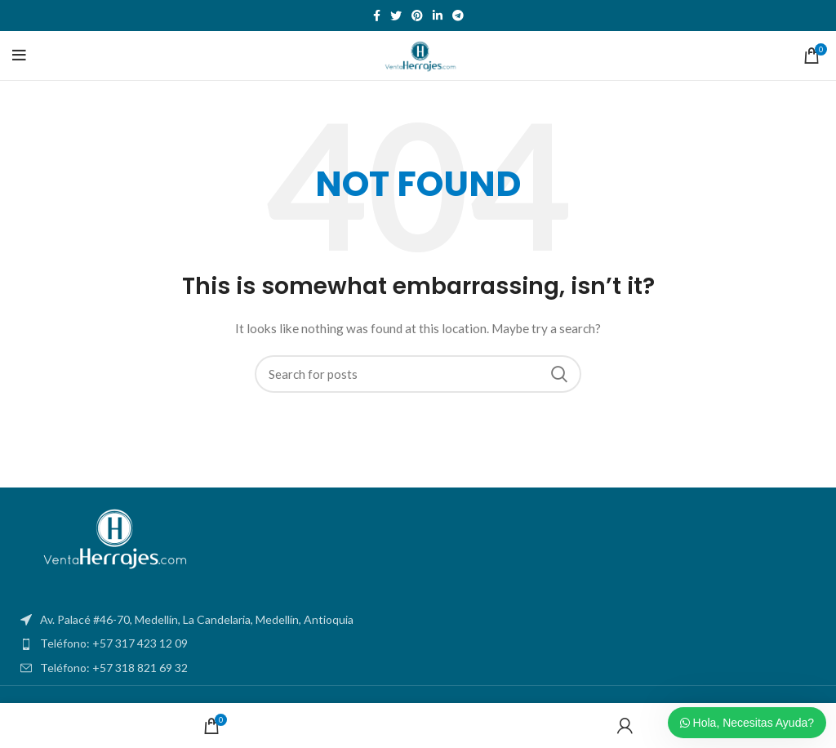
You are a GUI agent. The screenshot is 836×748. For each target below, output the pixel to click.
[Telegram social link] (458, 15)
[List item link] (418, 643)
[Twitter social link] (396, 15)
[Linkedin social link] (437, 15)
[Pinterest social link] (417, 15)
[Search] (418, 374)
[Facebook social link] (376, 15)
